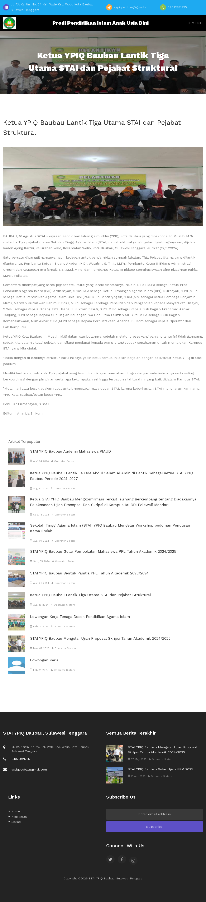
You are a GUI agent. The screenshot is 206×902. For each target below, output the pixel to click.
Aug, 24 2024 (39, 466)
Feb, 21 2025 (39, 631)
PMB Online (18, 816)
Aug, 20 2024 (39, 588)
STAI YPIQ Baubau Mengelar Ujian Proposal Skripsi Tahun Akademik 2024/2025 (100, 643)
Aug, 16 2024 (39, 609)
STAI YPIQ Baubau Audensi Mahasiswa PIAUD (70, 456)
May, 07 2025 (39, 653)
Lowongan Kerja (44, 665)
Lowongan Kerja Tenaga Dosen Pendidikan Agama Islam (80, 621)
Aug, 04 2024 (39, 545)
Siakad (14, 821)
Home (14, 811)
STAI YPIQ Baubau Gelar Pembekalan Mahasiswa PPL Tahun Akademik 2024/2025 (103, 556)
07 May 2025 (137, 759)
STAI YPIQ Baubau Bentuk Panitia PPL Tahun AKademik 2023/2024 (89, 578)
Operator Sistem (63, 466)
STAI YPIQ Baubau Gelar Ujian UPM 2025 (160, 769)
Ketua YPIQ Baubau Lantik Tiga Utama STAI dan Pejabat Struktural (90, 600)
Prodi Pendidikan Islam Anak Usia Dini (99, 23)
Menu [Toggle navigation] (196, 23)
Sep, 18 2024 (39, 519)
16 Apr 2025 (136, 776)
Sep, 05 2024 (40, 566)
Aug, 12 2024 (39, 493)
